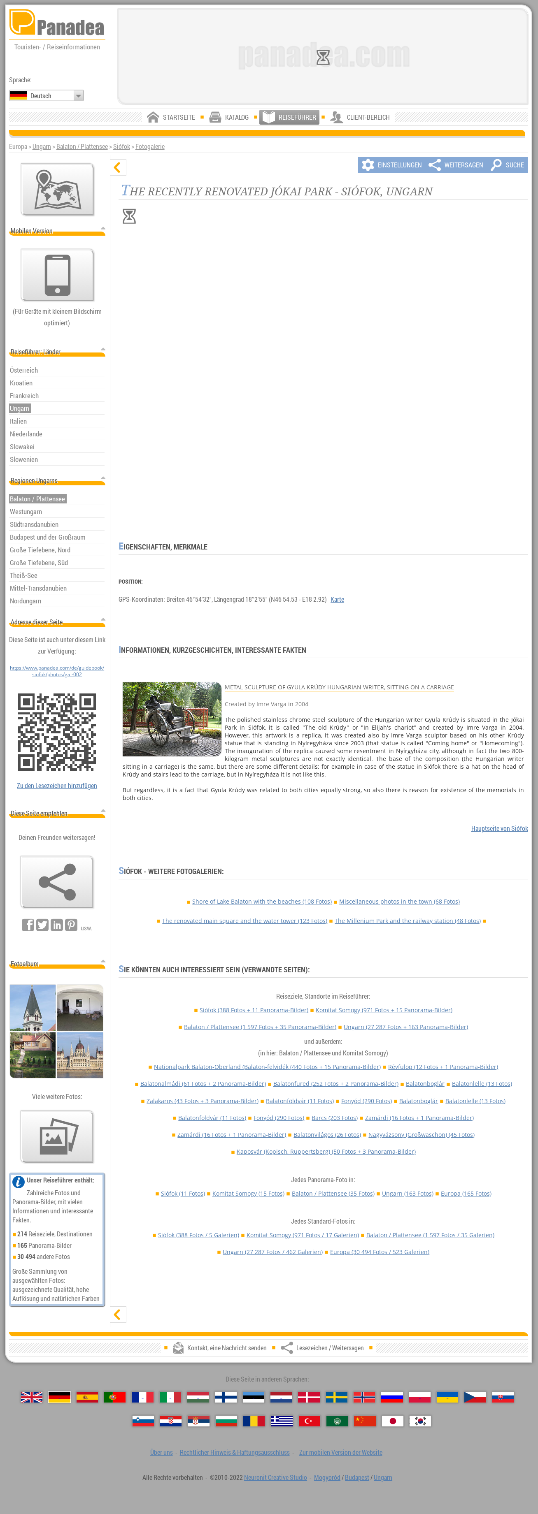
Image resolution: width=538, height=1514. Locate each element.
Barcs (335, 1118)
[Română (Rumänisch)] (254, 1421)
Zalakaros (203, 1101)
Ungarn (42, 146)
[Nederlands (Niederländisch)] (281, 1397)
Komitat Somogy (384, 1010)
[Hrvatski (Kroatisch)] (171, 1421)
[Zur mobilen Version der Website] (57, 275)
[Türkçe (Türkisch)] (309, 1421)
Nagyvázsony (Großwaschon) (421, 1134)
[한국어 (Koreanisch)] (420, 1421)
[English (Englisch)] (32, 1397)
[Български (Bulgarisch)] (226, 1421)
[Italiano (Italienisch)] (170, 1397)
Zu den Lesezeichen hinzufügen (57, 785)
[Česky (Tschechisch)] (475, 1397)
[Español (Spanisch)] (87, 1397)
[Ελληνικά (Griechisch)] (281, 1421)
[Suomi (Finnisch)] (225, 1397)
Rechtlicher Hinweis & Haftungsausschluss (235, 1452)
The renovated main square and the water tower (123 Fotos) (244, 921)
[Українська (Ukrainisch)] (447, 1397)
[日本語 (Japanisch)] (393, 1421)
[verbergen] (118, 167)
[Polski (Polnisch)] (420, 1397)
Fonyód (366, 1101)
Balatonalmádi (203, 1083)
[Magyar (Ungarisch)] (198, 1397)
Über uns (161, 1452)
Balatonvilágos (327, 1134)
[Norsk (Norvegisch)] (364, 1397)
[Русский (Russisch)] (392, 1397)
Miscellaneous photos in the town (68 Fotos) (399, 901)
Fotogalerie (150, 146)
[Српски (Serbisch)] (198, 1421)
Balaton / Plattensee (82, 146)
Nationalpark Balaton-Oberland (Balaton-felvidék (267, 1067)
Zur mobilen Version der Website (340, 1452)
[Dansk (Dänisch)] (309, 1397)
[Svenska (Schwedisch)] (337, 1397)
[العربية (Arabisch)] (337, 1421)
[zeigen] (118, 1314)
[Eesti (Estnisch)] (253, 1397)
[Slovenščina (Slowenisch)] (143, 1421)
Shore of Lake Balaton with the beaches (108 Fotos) (262, 901)
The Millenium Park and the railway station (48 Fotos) (408, 921)
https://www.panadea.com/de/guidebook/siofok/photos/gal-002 (57, 670)
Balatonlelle (482, 1083)
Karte (337, 599)
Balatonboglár (425, 1083)
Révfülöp (443, 1067)
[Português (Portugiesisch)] (115, 1397)
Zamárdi (419, 1118)
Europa (466, 1193)
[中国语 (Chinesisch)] (365, 1421)
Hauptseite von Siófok (499, 828)
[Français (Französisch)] (142, 1397)
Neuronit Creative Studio (275, 1477)
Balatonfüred (335, 1083)
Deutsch (40, 95)
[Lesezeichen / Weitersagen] (57, 882)
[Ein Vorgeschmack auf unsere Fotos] (57, 1137)
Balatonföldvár (300, 1101)
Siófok (121, 146)
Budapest (357, 1477)
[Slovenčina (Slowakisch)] (503, 1397)
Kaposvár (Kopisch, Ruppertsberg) (326, 1151)
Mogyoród (327, 1477)
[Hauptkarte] (57, 189)
